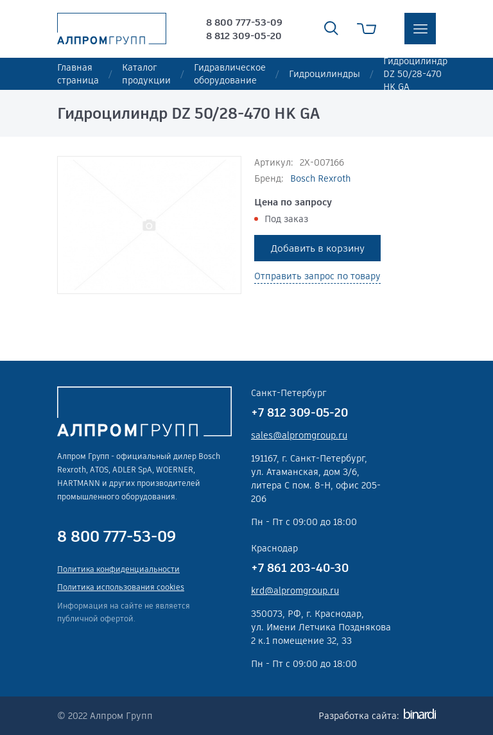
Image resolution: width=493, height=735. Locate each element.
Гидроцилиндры (324, 73)
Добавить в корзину (318, 248)
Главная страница (78, 74)
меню (420, 28)
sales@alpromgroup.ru (299, 435)
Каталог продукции (146, 74)
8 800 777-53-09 (244, 22)
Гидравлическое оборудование (230, 74)
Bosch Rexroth (320, 178)
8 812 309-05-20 (244, 35)
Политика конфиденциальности (118, 569)
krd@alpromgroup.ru (295, 590)
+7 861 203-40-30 (300, 568)
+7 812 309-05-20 (299, 412)
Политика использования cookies (120, 587)
